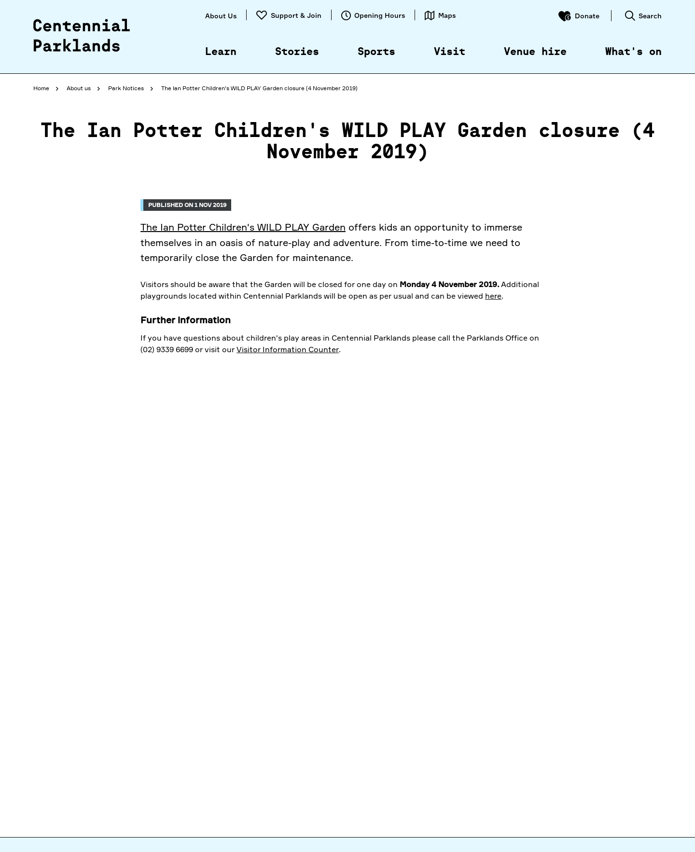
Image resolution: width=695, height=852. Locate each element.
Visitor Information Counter (287, 349)
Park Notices (126, 88)
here (493, 296)
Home (41, 88)
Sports (376, 52)
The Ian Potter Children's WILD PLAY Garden (243, 227)
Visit (449, 52)
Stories (297, 52)
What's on (633, 52)
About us (79, 88)
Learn (220, 52)
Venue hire (535, 52)
